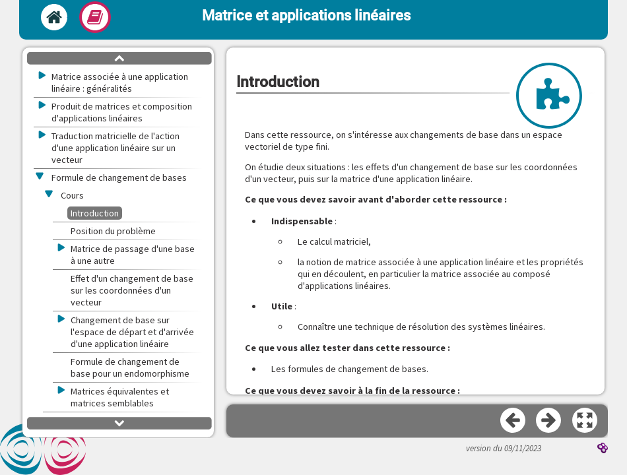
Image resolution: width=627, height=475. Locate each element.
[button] (585, 421)
